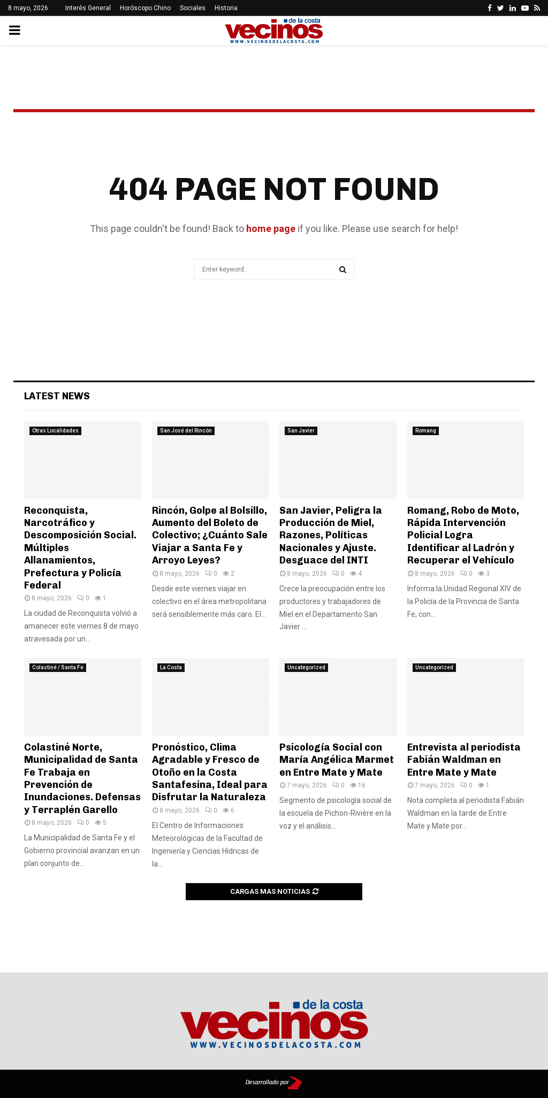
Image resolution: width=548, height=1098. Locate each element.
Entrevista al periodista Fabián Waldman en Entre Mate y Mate (464, 759)
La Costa (171, 667)
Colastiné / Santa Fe (57, 667)
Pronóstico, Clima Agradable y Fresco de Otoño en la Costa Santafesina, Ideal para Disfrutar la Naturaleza (210, 772)
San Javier (301, 431)
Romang (425, 431)
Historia (226, 8)
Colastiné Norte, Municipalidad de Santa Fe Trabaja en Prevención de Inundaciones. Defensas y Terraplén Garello (82, 778)
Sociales (193, 8)
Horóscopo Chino (145, 8)
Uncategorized (306, 667)
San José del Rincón (186, 431)
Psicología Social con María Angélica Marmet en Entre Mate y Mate (336, 759)
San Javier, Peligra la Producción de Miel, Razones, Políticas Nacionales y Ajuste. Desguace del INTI (330, 536)
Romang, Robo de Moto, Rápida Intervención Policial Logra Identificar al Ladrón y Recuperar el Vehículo (463, 536)
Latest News (57, 396)
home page (270, 228)
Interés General (88, 8)
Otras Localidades (55, 431)
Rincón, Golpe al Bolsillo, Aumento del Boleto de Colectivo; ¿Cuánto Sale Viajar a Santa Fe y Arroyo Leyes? (210, 536)
